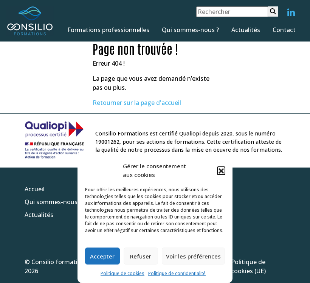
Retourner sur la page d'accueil (137, 102)
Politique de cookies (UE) (248, 266)
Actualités (245, 30)
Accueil (35, 189)
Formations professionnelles (108, 30)
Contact (284, 30)
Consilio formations (59, 262)
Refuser (140, 256)
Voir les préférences (193, 256)
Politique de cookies (122, 273)
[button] (221, 170)
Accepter (102, 256)
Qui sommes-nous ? (190, 30)
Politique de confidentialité (177, 273)
